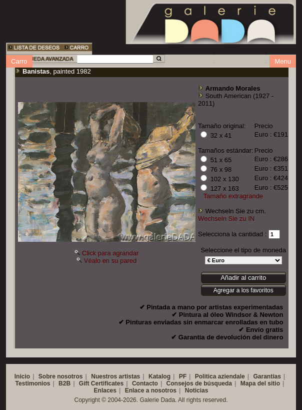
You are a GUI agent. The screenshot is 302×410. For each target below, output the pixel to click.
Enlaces (105, 390)
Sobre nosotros (60, 376)
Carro (19, 61)
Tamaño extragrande (233, 196)
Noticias (196, 390)
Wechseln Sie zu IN (226, 218)
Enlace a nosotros (150, 390)
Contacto (145, 383)
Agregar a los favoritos (244, 290)
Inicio (22, 376)
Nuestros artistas (115, 376)
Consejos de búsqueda (199, 383)
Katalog (159, 376)
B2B (64, 383)
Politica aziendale (220, 376)
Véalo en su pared (110, 260)
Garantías (266, 376)
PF (182, 376)
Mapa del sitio (260, 383)
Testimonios (33, 383)
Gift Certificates (101, 383)
